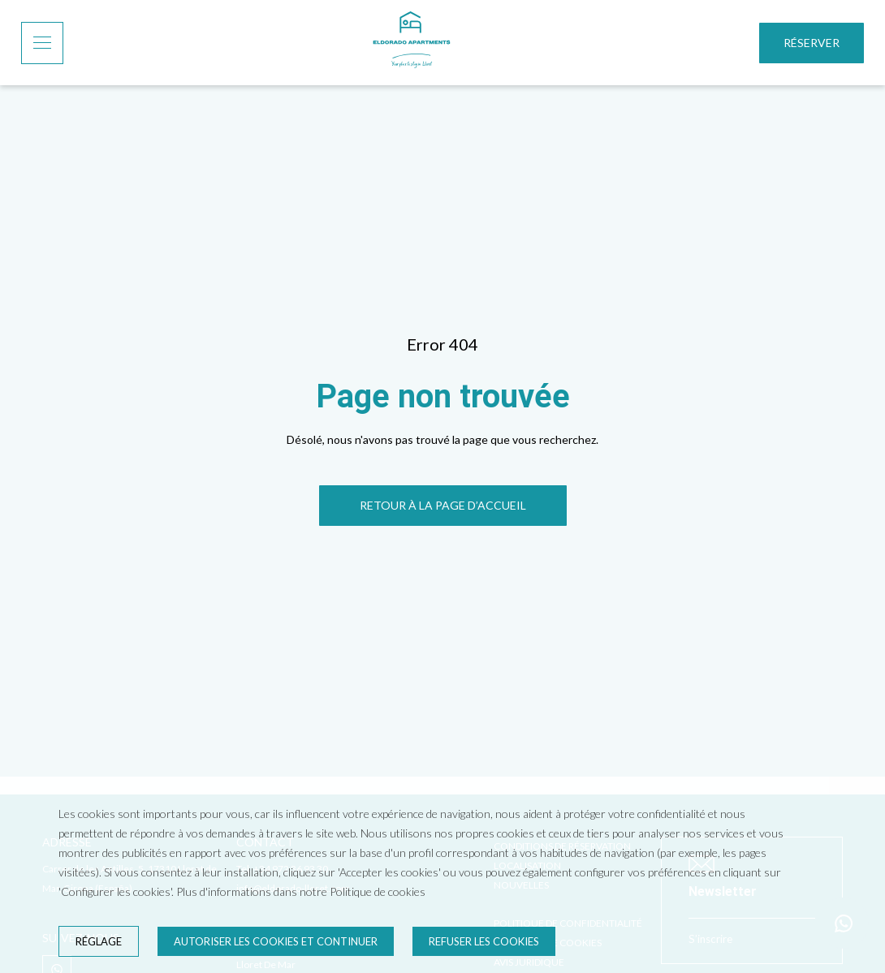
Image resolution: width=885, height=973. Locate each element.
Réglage (99, 941)
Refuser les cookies (484, 941)
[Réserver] (811, 43)
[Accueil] (412, 42)
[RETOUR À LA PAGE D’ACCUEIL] (443, 505)
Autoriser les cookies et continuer (276, 941)
